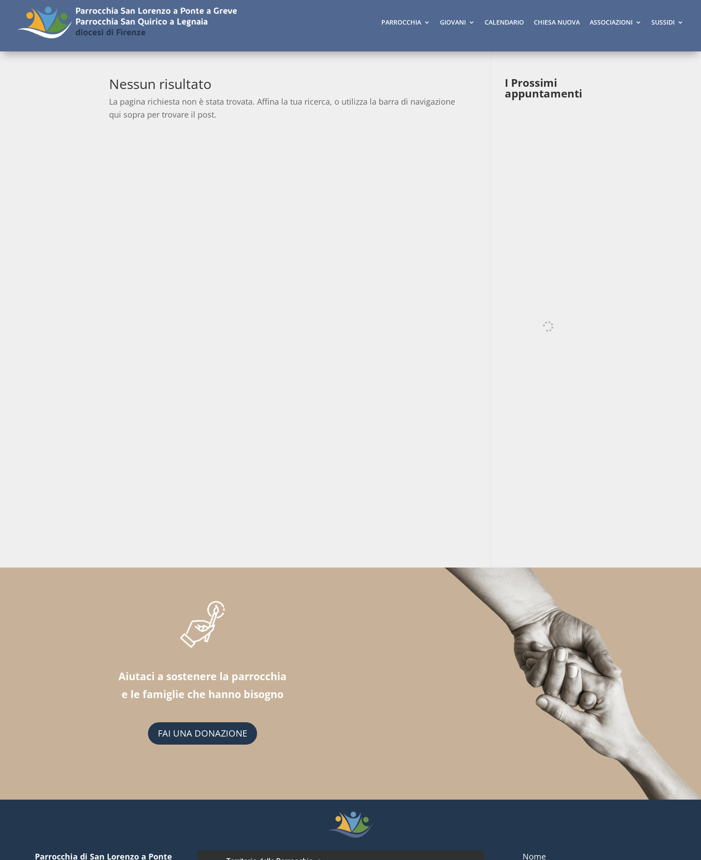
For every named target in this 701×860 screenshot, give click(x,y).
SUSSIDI (663, 22)
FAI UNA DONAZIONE (202, 733)
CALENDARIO (504, 22)
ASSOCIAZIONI (611, 22)
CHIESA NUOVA (557, 22)
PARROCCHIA (401, 22)
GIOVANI (453, 22)
